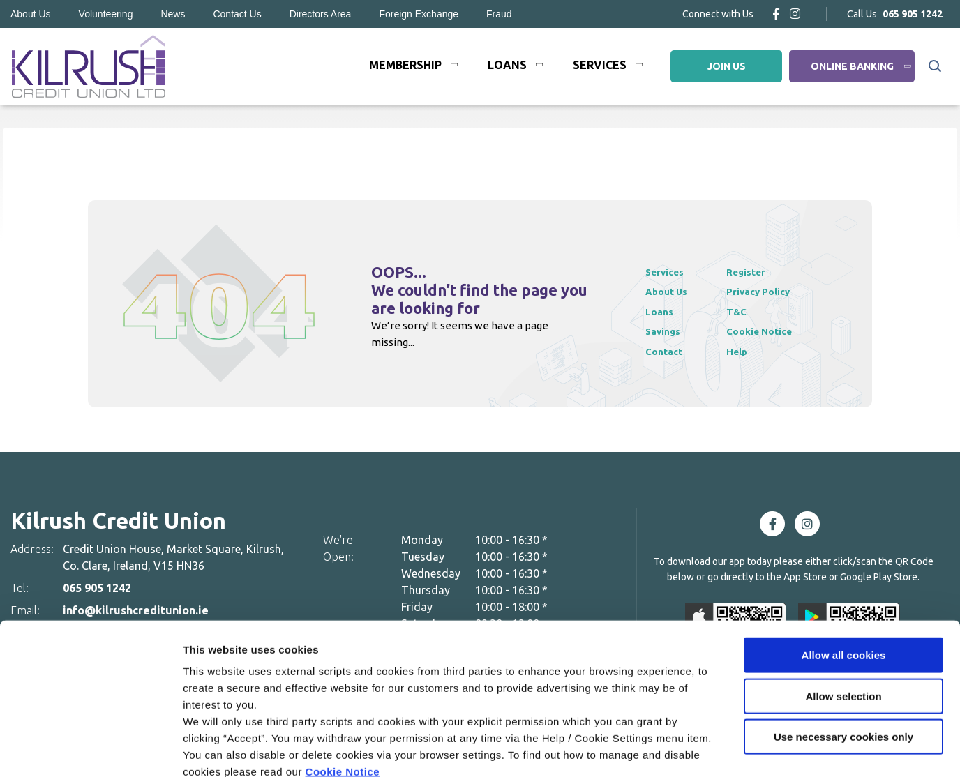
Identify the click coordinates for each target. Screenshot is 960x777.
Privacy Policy (769, 291)
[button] (934, 66)
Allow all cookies (844, 576)
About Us (30, 14)
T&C (745, 311)
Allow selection (843, 618)
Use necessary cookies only (843, 658)
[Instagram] (795, 13)
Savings (664, 331)
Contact (666, 351)
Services (600, 65)
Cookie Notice (343, 693)
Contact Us (237, 14)
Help (745, 351)
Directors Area (321, 14)
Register (755, 272)
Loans (507, 65)
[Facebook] (776, 13)
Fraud (499, 14)
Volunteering (106, 14)
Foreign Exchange (418, 14)
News (172, 14)
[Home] (87, 66)
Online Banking (852, 66)
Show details (732, 749)
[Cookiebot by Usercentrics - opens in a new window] (90, 749)
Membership (405, 65)
